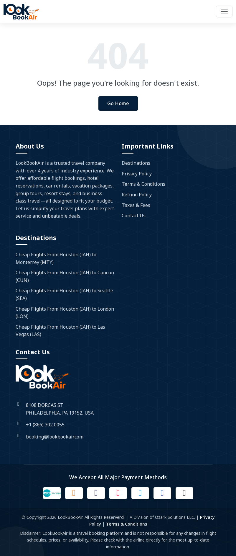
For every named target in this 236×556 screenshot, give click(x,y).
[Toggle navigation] (224, 11)
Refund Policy (137, 194)
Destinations (136, 163)
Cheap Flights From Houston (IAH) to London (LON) (65, 313)
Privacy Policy (137, 173)
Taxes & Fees (136, 205)
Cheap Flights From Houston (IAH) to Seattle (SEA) (64, 294)
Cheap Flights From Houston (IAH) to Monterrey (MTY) (56, 258)
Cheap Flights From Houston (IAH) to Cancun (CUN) (65, 276)
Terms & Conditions (143, 184)
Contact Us (134, 215)
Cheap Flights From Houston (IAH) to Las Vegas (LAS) (60, 331)
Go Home (118, 103)
